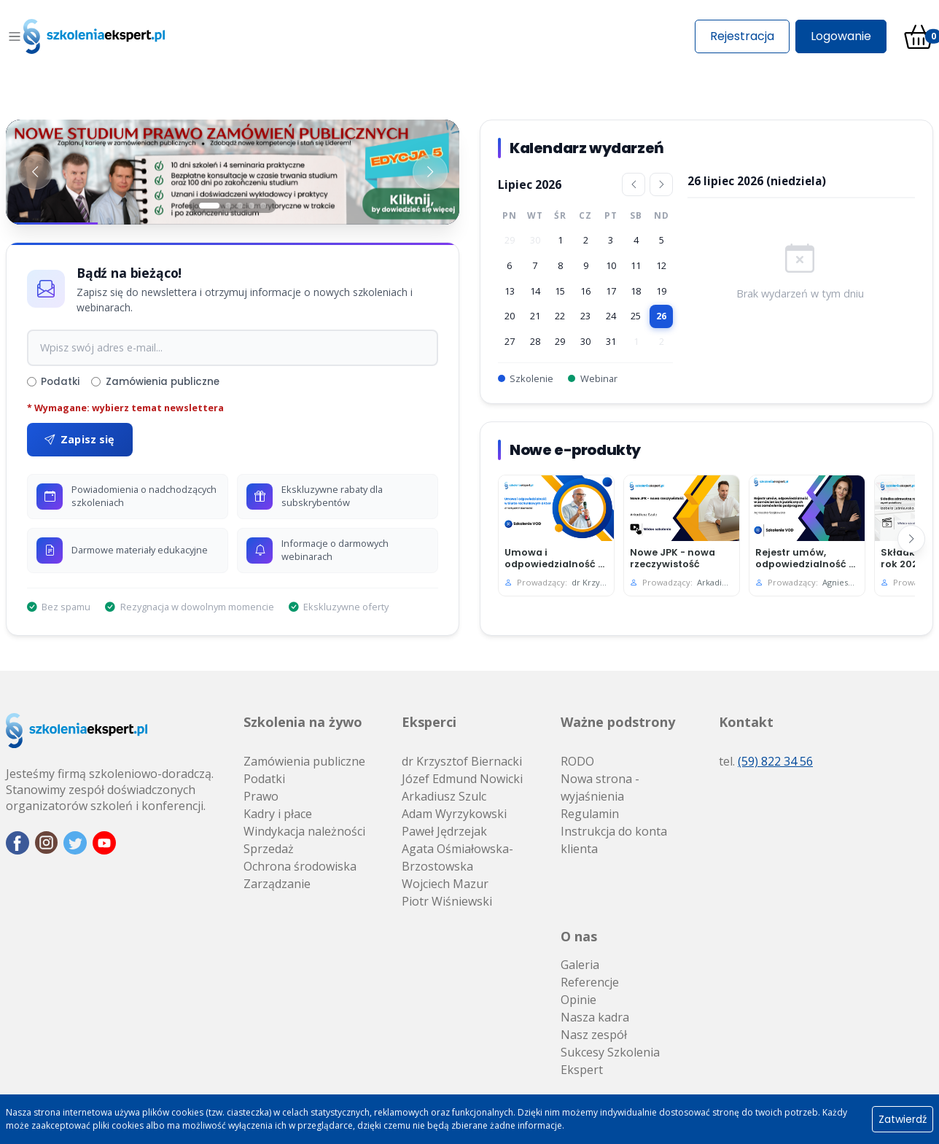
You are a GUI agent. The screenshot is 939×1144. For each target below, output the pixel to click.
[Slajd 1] (209, 206)
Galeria (580, 965)
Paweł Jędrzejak (444, 831)
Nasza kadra (595, 1017)
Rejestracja (742, 36)
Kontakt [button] (746, 722)
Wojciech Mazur (445, 884)
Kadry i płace (277, 814)
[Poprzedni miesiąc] (633, 184)
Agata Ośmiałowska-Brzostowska (457, 857)
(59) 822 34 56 (775, 761)
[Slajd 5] (263, 206)
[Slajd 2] (228, 206)
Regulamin (590, 814)
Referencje (590, 982)
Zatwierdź (902, 1119)
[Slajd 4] (251, 206)
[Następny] (911, 539)
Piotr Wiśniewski (447, 901)
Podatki (53, 382)
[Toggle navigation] (14, 36)
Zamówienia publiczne (155, 382)
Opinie (578, 1000)
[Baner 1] (232, 172)
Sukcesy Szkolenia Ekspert (610, 1061)
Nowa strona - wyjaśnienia (600, 787)
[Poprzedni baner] (34, 172)
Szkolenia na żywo (302, 722)
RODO (577, 761)
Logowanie (841, 36)
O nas (579, 936)
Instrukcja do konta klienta (614, 840)
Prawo (260, 796)
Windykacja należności (304, 831)
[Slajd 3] (240, 206)
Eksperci (429, 722)
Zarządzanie (277, 884)
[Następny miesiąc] (661, 184)
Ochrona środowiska (299, 866)
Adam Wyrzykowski (454, 814)
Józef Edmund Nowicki (462, 779)
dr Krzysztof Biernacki (462, 761)
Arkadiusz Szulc (444, 796)
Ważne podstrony (618, 722)
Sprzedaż (268, 849)
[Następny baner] (430, 172)
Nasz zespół (594, 1035)
